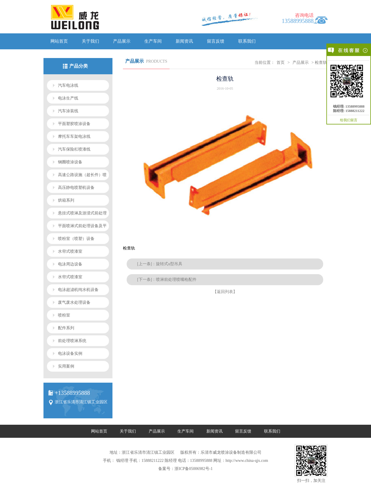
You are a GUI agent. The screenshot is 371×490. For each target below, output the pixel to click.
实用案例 (66, 366)
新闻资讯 (184, 41)
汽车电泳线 (68, 85)
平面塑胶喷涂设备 (74, 124)
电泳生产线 (68, 98)
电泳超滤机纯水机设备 (78, 290)
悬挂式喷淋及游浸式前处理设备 (77, 214)
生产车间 (153, 41)
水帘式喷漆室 (70, 251)
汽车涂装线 (68, 111)
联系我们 (247, 41)
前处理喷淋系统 (72, 341)
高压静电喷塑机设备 (76, 187)
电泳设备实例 (70, 353)
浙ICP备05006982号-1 (193, 469)
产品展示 (121, 41)
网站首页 (59, 41)
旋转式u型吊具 (169, 264)
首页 (281, 62)
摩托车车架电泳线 (74, 136)
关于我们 (90, 41)
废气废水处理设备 (74, 302)
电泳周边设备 (70, 264)
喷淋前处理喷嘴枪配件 (176, 279)
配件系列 (66, 328)
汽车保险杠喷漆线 (74, 149)
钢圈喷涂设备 (70, 162)
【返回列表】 (225, 292)
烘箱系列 (66, 200)
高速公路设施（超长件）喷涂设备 (77, 176)
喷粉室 (64, 315)
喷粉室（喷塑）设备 (76, 238)
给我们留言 (348, 120)
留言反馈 (215, 41)
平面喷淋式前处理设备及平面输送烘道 (77, 227)
